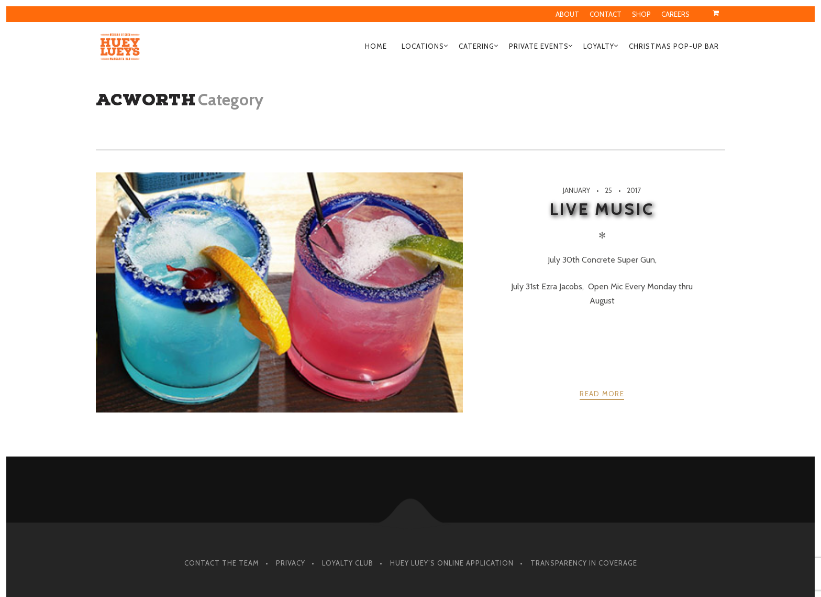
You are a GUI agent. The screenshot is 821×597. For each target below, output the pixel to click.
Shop (641, 14)
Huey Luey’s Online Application (452, 563)
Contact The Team (221, 563)
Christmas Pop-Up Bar (674, 46)
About (567, 14)
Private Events (539, 46)
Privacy (290, 563)
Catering (476, 46)
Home (376, 46)
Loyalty (598, 46)
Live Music (602, 209)
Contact (606, 14)
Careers (675, 14)
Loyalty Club (347, 563)
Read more (602, 393)
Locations (423, 46)
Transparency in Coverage (583, 563)
